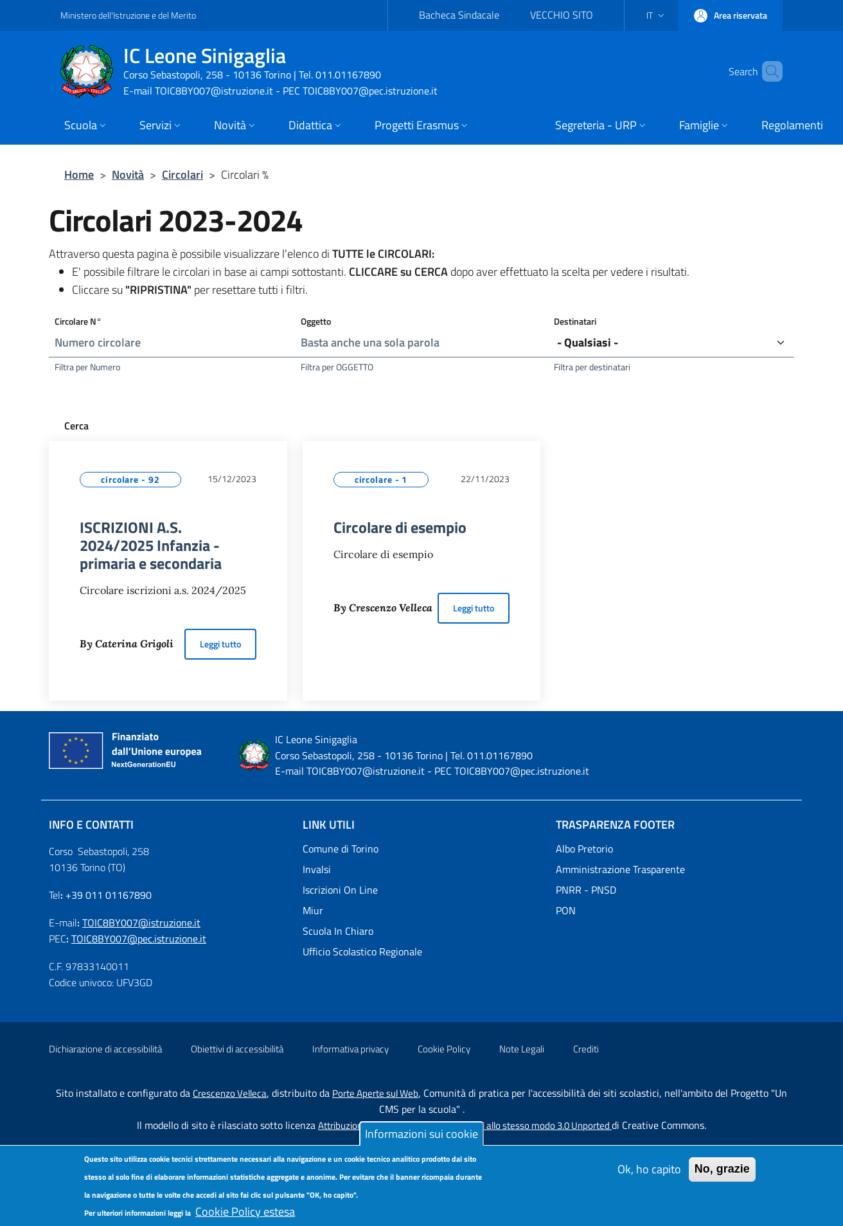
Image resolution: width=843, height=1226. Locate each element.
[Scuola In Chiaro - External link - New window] (422, 931)
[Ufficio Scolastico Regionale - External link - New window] (422, 951)
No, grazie (722, 1175)
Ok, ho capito (649, 1175)
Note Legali (521, 1048)
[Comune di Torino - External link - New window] (422, 848)
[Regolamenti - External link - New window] (792, 126)
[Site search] (767, 71)
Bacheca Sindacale (459, 15)
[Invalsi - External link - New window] (422, 869)
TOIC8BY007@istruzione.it (141, 922)
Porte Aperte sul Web (375, 1093)
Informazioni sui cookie (421, 1140)
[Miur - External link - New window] (422, 910)
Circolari (182, 174)
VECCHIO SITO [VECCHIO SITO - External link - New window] (561, 15)
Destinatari (575, 321)
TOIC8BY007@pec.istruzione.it (138, 938)
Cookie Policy (444, 1048)
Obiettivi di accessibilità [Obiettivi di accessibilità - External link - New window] (237, 1048)
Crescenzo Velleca (230, 1093)
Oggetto (316, 321)
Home (79, 174)
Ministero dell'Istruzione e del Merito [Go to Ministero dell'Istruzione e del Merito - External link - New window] (128, 15)
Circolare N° (78, 321)
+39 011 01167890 (109, 895)
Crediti (586, 1048)
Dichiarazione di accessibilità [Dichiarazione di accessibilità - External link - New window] (105, 1048)
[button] (657, 15)
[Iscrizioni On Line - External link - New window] (422, 889)
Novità (128, 174)
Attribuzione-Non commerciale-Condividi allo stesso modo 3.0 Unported (465, 1125)
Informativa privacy (350, 1048)
